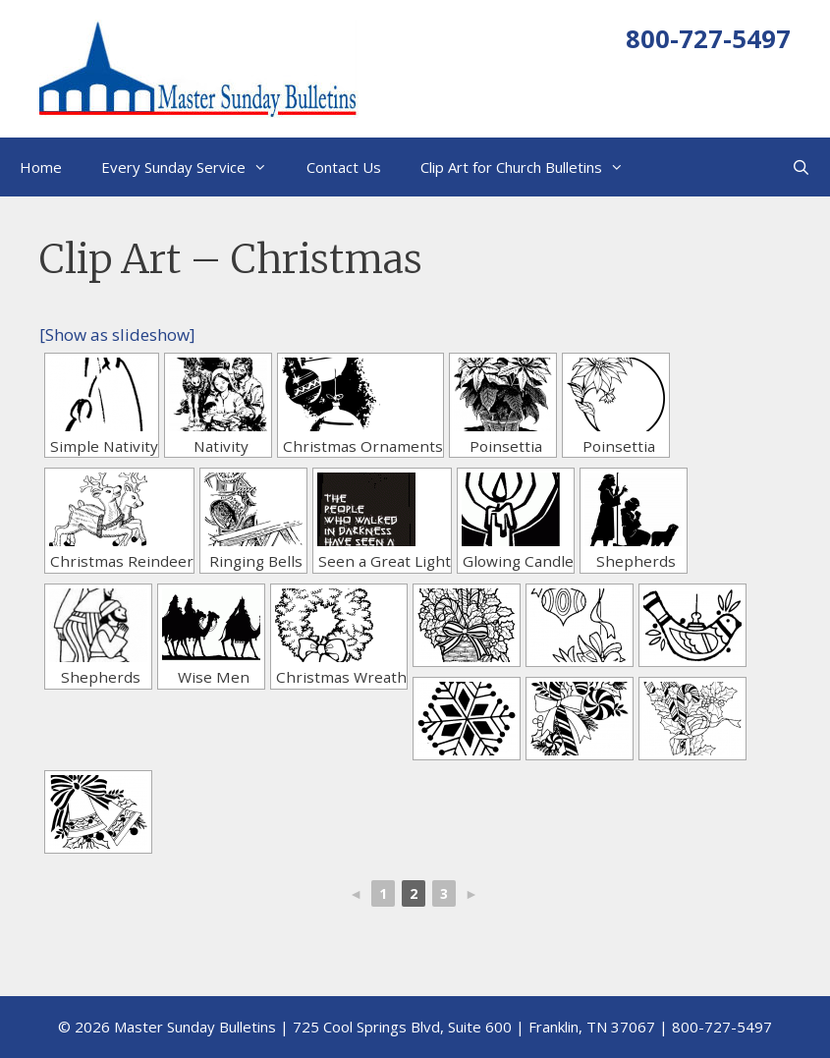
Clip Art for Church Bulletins (531, 167)
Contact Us (343, 167)
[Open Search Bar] (801, 167)
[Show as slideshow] (117, 334)
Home (41, 167)
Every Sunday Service (194, 167)
